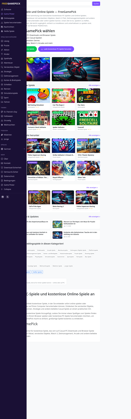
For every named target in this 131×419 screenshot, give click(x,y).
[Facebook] (2, 197)
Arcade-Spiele (78, 301)
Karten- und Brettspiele (77, 305)
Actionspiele (57, 301)
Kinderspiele (67, 301)
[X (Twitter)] (7, 197)
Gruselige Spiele (59, 317)
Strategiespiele (46, 305)
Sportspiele (97, 308)
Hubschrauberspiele (92, 305)
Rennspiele (56, 308)
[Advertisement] (110, 40)
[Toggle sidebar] (13, 189)
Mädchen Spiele (84, 317)
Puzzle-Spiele (47, 301)
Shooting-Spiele (116, 305)
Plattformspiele (120, 301)
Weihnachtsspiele (71, 317)
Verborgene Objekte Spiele (105, 301)
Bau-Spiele (115, 308)
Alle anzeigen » (121, 103)
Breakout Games (34, 305)
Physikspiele (65, 308)
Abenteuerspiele (89, 301)
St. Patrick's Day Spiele (36, 317)
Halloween (48, 317)
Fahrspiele (106, 308)
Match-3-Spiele (33, 308)
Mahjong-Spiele (45, 308)
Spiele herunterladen (37, 323)
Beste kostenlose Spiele (61, 333)
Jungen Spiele (95, 317)
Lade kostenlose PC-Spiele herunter (49, 66)
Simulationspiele (76, 308)
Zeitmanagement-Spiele (60, 305)
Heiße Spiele (64, 323)
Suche (122, 3)
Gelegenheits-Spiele (35, 301)
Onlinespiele (52, 323)
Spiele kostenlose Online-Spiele (47, 59)
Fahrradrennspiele (34, 311)
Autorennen (87, 308)
